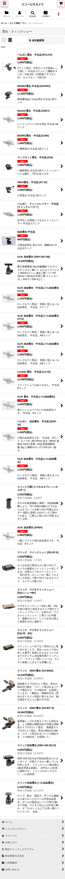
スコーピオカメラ (32, 4)
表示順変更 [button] (36, 40)
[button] (4, 4)
